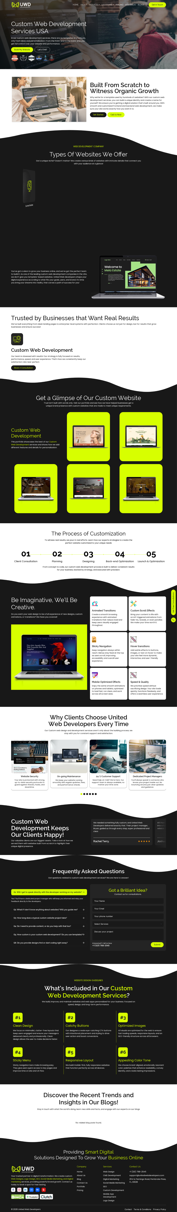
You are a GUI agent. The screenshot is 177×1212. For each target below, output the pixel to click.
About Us (81, 1175)
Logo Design (108, 1200)
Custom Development (113, 1190)
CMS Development (112, 1175)
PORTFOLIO (130, 5)
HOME (76, 5)
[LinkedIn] (25, 1190)
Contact (128, 1209)
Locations (107, 5)
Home (79, 1171)
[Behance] (37, 1190)
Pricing (80, 1190)
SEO (105, 1186)
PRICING (119, 5)
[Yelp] (44, 1190)
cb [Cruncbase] (31, 1189)
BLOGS (141, 5)
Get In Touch (157, 5)
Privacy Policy (159, 1209)
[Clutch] (46, 1196)
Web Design (108, 1171)
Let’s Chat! (42, 50)
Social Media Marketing (114, 1182)
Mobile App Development (109, 1195)
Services (93, 5)
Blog (79, 1179)
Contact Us (82, 1182)
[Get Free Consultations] (173, 620)
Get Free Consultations (173, 602)
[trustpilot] (32, 1196)
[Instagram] (19, 1190)
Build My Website (22, 50)
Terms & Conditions (142, 1209)
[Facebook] (13, 1190)
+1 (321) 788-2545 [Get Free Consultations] (137, 1171)
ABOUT (83, 5)
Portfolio (81, 1186)
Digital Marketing (111, 1179)
